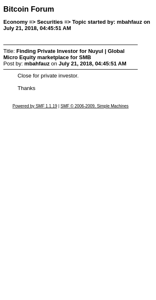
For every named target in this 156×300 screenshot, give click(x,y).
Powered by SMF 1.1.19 (34, 106)
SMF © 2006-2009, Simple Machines (94, 106)
